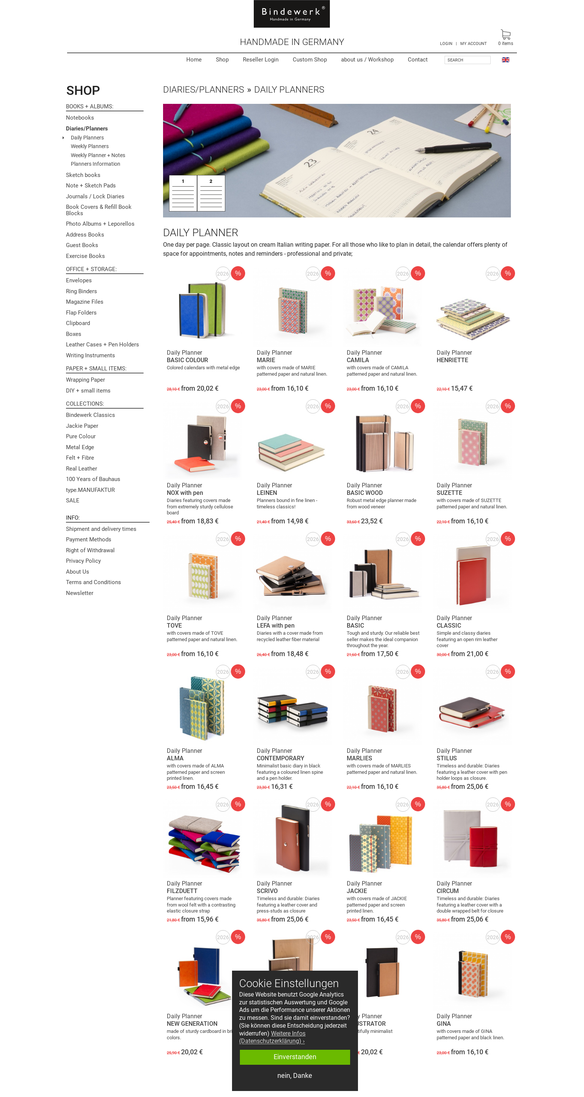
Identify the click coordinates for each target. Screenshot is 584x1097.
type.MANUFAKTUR (90, 490)
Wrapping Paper (85, 379)
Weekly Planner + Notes (98, 155)
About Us (77, 571)
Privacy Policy (83, 560)
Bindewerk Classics (90, 415)
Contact (418, 59)
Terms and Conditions (93, 582)
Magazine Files (84, 301)
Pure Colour (81, 436)
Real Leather (81, 468)
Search (455, 60)
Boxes (73, 334)
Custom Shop (310, 59)
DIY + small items (88, 390)
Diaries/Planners (87, 128)
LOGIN (446, 43)
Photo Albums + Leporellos (100, 223)
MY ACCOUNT (473, 43)
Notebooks (80, 117)
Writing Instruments (90, 355)
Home (194, 59)
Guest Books (82, 245)
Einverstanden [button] (295, 1057)
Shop (222, 59)
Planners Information (95, 164)
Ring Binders (81, 291)
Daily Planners (87, 138)
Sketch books (83, 175)
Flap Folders (81, 312)
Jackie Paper (82, 426)
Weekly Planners (90, 146)
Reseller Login (261, 59)
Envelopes (79, 280)
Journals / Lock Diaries (95, 196)
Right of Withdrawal (90, 550)
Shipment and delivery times (101, 529)
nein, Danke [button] (294, 1075)
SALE (72, 500)
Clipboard (78, 323)
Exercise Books (85, 256)
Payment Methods (88, 539)
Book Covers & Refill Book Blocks (99, 210)
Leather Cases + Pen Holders (102, 344)
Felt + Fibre (80, 457)
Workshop (367, 59)
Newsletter (79, 593)
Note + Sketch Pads (91, 185)
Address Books (85, 234)
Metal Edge (80, 447)
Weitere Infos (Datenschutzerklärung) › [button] (272, 1037)
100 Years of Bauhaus (93, 479)
